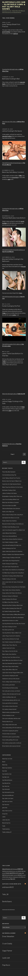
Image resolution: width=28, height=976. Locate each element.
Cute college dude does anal (9, 724)
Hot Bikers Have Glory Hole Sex (10, 602)
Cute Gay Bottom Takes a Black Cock (11, 633)
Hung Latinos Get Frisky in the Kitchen (12, 593)
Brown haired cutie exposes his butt (11, 746)
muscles (15, 875)
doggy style (21, 873)
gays (12, 875)
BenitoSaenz (7, 901)
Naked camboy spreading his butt (10, 712)
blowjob (8, 873)
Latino (3, 816)
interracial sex (7, 875)
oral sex (4, 876)
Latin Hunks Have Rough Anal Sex (10, 560)
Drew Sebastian (8, 936)
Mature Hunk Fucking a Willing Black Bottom (13, 614)
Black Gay (4, 764)
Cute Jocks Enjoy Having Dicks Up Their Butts (13, 587)
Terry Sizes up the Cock (8, 629)
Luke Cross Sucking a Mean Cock (10, 499)
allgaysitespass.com (7, 869)
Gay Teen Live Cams (7, 801)
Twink (3, 826)
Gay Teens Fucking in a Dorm (9, 626)
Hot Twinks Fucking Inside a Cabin (10, 611)
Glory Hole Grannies (11, 909)
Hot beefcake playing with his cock (11, 700)
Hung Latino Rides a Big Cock (9, 669)
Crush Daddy (7, 944)
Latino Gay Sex (6, 820)
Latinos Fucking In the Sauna (12, 131)
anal (3, 875)
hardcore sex (5, 871)
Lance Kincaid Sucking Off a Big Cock (11, 545)
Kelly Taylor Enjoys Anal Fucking (10, 666)
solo (16, 871)
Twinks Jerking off (6, 832)
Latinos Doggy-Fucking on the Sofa (11, 557)
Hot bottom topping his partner (10, 730)
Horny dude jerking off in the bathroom (12, 727)
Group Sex (5, 813)
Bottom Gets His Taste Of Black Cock (11, 481)
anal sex (20, 869)
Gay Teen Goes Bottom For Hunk (10, 639)
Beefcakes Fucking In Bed (11, 79)
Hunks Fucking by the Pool (11, 306)
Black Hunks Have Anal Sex (9, 654)
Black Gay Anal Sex (7, 768)
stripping (14, 876)
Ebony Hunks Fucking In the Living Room (12, 514)
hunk (24, 876)
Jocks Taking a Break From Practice (11, 478)
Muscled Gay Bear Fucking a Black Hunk (12, 605)
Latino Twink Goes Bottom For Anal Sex (12, 551)
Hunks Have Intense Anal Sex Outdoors (12, 539)
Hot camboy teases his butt (9, 709)
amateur (19, 871)
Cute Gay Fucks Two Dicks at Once (11, 657)
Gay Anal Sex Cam (6, 774)
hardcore (11, 871)
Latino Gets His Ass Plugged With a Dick (12, 672)
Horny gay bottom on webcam (10, 703)
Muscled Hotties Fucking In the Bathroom (13, 524)
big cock (12, 879)
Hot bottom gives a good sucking (10, 736)
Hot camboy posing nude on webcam (11, 743)
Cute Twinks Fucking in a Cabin (10, 542)
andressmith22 (8, 887)
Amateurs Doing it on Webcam (10, 596)
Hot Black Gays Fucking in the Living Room (13, 573)
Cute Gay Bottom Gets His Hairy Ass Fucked (13, 623)
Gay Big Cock (5, 777)
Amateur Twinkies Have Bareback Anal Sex (13, 554)
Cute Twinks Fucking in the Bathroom (11, 642)
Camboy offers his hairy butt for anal (11, 694)
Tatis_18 (5, 894)
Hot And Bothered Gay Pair (9, 475)
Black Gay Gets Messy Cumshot (13, 172)
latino (22, 871)
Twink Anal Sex (6, 829)
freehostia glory (5, 909)
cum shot (24, 875)
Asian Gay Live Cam (7, 758)
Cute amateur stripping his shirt (10, 675)
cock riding (20, 876)
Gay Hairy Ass (5, 786)
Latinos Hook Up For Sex (8, 648)
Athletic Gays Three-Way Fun (9, 645)
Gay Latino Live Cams (7, 798)
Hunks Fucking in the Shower (9, 599)
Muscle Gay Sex (6, 823)
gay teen (11, 876)
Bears (3, 761)
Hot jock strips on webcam (9, 733)
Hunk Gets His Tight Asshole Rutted (11, 484)
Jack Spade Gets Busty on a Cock (10, 517)
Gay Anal (4, 771)
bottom (7, 876)
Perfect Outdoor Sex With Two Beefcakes (13, 617)
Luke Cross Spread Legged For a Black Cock (13, 530)
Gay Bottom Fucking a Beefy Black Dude (12, 576)
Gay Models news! (9, 933)
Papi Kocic (6, 965)
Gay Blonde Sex (6, 783)
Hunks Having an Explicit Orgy (10, 563)
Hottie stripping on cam (8, 715)
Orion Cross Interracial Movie (9, 536)
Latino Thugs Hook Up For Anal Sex (11, 636)
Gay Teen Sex (5, 804)
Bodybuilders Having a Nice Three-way (12, 496)
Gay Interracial (6, 789)
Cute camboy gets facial (8, 685)
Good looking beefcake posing (10, 688)
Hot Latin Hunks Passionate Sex (10, 566)
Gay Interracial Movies (8, 795)
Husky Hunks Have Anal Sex (9, 521)
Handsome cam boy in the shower (10, 678)
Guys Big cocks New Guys (11, 884)
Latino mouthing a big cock (9, 697)
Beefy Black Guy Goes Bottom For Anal (12, 660)
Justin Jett (6, 958)
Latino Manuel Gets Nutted (9, 533)
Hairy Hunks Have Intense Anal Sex (11, 590)
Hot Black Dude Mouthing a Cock (10, 527)
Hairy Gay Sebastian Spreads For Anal (11, 663)
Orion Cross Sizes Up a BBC (9, 505)
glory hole (4, 807)
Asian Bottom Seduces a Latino (10, 620)
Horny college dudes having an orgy (11, 681)
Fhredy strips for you (7, 721)
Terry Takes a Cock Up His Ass (10, 651)
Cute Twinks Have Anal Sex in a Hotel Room (13, 569)
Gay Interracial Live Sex (8, 792)
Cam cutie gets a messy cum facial (11, 691)
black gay (15, 869)
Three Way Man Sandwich (8, 472)
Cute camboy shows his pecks (10, 706)
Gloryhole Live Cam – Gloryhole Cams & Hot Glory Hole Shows (13, 5)
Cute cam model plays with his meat (11, 718)
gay (17, 876)
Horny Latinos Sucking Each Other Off (11, 608)
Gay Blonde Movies (7, 780)
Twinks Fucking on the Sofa (9, 579)
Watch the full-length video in (13, 393)
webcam (19, 875)
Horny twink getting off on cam (10, 740)
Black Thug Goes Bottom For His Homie (12, 487)
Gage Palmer (7, 951)
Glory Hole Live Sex (7, 810)
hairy (14, 871)
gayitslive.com (14, 873)
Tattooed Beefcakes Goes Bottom (13, 218)
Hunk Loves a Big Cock (8, 511)
